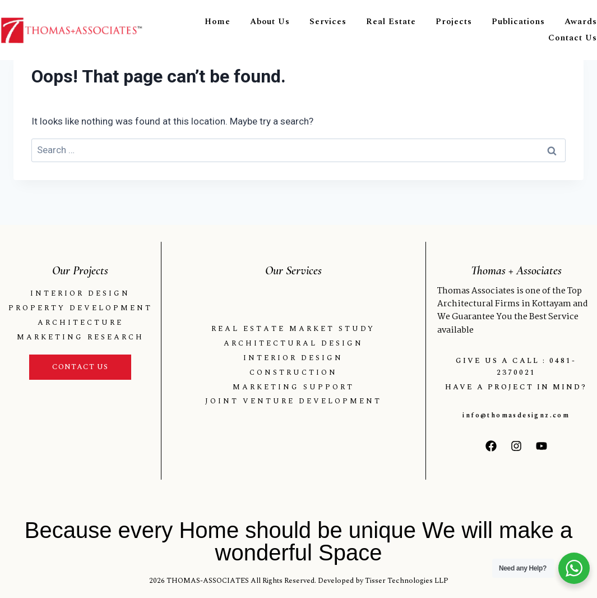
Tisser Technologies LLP (406, 580)
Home (217, 21)
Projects (454, 21)
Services (327, 21)
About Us (270, 21)
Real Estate (391, 21)
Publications (518, 21)
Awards (580, 21)
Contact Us (572, 37)
